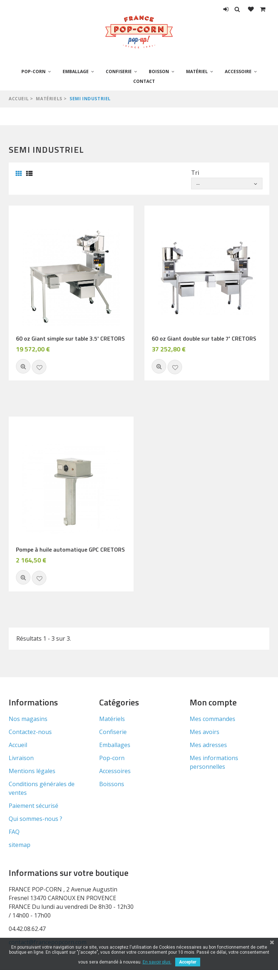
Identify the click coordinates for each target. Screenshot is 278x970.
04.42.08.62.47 (27, 929)
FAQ (14, 832)
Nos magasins (28, 719)
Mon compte (213, 702)
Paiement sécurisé (33, 806)
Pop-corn (33, 71)
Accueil (19, 99)
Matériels (49, 99)
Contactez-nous (30, 732)
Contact (144, 81)
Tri (195, 173)
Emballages (114, 745)
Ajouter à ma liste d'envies (39, 367)
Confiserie (119, 71)
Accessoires (115, 771)
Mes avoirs (204, 732)
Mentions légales (32, 771)
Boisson (159, 71)
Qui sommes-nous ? (35, 819)
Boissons (111, 784)
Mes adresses (208, 745)
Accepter (187, 962)
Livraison (21, 758)
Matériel (197, 71)
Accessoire (238, 71)
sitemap (19, 845)
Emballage (76, 71)
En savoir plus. (157, 962)
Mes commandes (212, 719)
